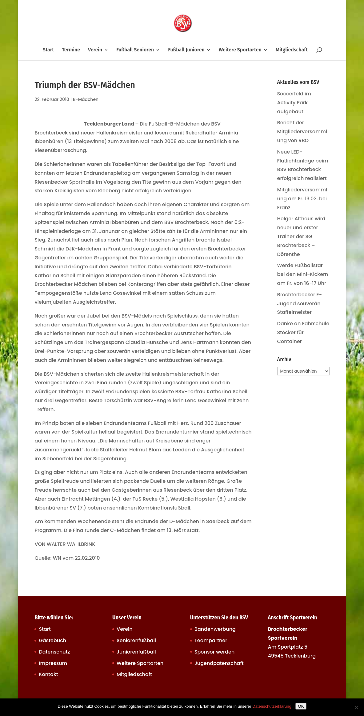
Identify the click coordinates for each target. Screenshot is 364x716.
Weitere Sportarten (240, 50)
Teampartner (210, 640)
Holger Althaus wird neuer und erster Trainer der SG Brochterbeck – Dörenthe (301, 236)
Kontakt (48, 674)
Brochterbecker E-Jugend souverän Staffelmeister (299, 303)
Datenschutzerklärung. (272, 706)
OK (301, 706)
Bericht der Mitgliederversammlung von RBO (302, 131)
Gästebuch (52, 640)
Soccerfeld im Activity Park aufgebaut (294, 102)
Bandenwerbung (215, 629)
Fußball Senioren (135, 50)
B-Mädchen (86, 99)
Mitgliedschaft (292, 50)
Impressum (53, 663)
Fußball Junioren (186, 50)
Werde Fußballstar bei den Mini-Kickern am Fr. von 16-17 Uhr (302, 274)
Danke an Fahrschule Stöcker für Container (303, 332)
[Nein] (356, 707)
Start (48, 50)
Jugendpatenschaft (219, 663)
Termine (71, 50)
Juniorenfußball (136, 651)
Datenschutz (54, 651)
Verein (95, 50)
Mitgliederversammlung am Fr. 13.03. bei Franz (302, 198)
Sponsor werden (214, 651)
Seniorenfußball (136, 640)
